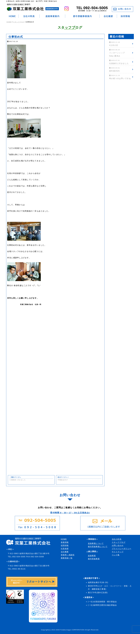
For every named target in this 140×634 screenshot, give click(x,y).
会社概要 (65, 552)
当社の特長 (117, 539)
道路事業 (92, 556)
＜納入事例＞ (92, 551)
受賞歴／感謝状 (68, 555)
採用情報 (65, 545)
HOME (8, 22)
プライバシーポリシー (121, 549)
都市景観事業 (94, 559)
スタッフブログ (19, 22)
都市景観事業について (98, 547)
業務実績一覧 (67, 558)
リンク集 (116, 555)
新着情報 (65, 542)
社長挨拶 (65, 549)
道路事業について (96, 543)
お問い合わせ (118, 545)
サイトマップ (118, 552)
